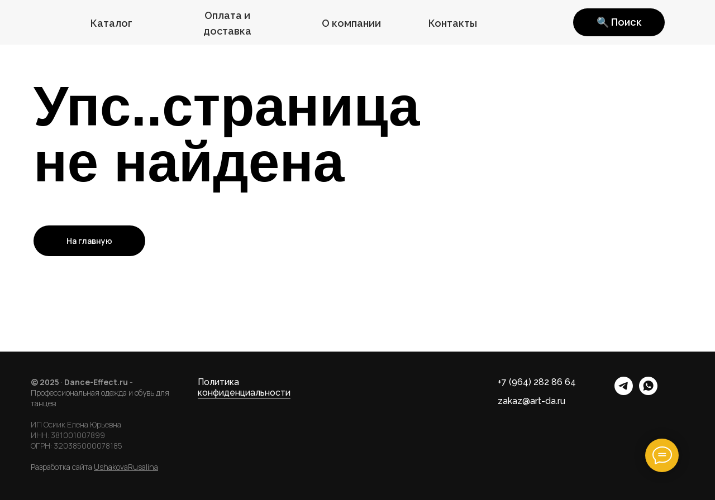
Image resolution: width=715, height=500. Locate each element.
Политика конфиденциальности (244, 387)
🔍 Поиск (619, 21)
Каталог (111, 23)
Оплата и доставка (227, 23)
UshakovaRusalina (126, 466)
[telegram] (623, 392)
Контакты (452, 23)
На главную (89, 240)
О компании (351, 23)
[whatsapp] (648, 392)
